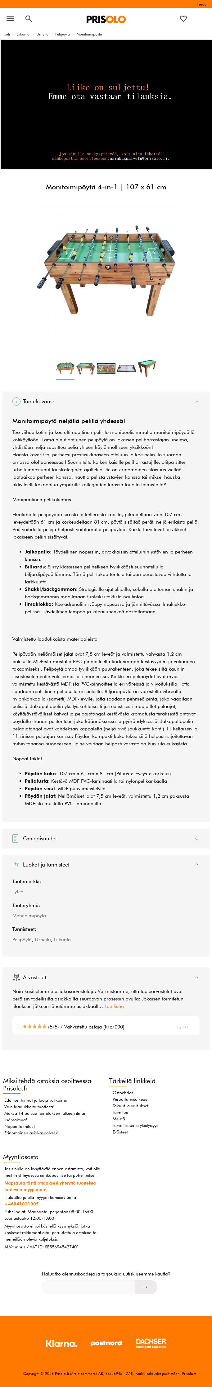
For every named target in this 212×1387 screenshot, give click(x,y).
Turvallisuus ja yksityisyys (135, 1125)
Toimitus (120, 1112)
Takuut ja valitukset (130, 1105)
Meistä (119, 1118)
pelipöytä (98, 440)
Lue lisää (114, 1006)
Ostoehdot (123, 1092)
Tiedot (202, 4)
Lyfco (17, 892)
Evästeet (120, 1131)
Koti (7, 34)
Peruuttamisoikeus (130, 1099)
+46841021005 (21, 1203)
